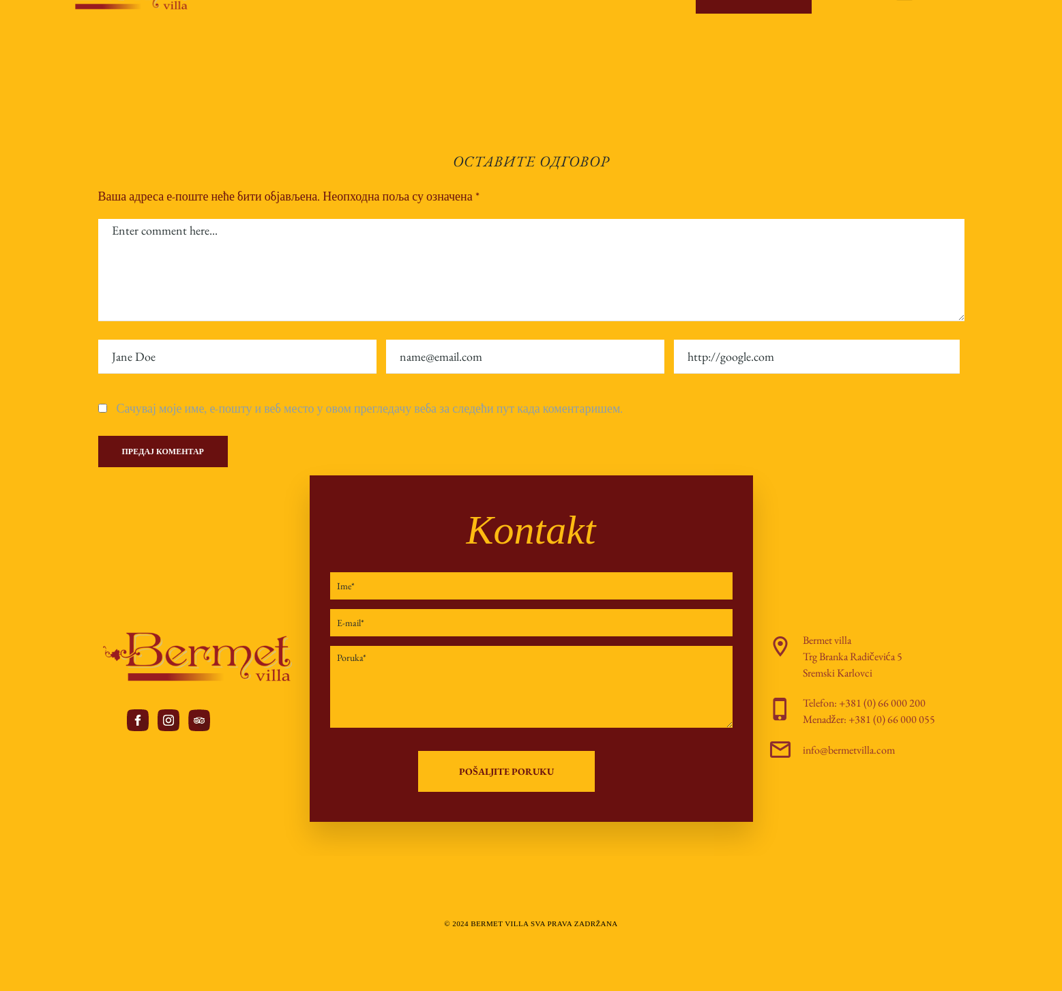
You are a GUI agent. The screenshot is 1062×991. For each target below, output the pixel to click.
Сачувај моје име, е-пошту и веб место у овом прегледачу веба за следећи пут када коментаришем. (370, 408)
